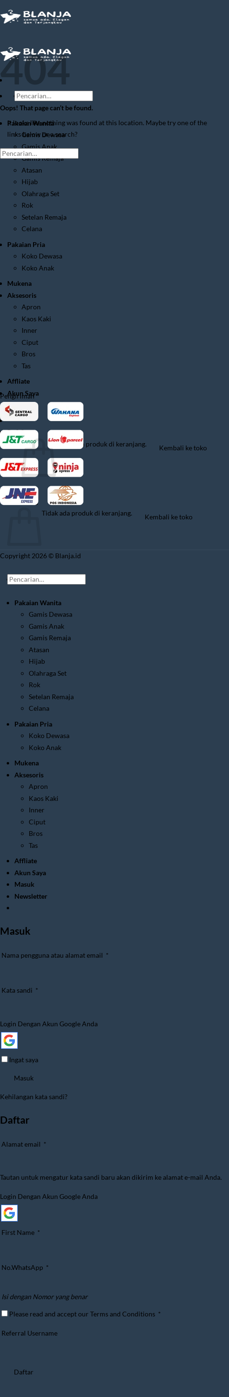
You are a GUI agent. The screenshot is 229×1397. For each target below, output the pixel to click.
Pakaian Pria (26, 244)
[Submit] (26, 108)
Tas (26, 366)
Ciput (30, 342)
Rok (27, 205)
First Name (20, 1232)
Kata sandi (28, 989)
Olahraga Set (40, 193)
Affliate (18, 381)
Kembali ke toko (183, 448)
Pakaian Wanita (37, 603)
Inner (29, 330)
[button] (30, 896)
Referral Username (29, 1333)
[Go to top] (12, 568)
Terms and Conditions (122, 1314)
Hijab (30, 181)
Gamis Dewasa (50, 614)
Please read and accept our (81, 1314)
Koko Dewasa (42, 256)
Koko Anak (38, 268)
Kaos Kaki (36, 319)
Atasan (32, 170)
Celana (32, 228)
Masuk (24, 1078)
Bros (28, 354)
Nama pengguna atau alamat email (63, 954)
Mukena (19, 283)
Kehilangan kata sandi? (34, 1096)
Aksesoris (21, 295)
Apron (31, 307)
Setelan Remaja (44, 217)
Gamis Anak (39, 146)
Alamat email (32, 1143)
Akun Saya (30, 873)
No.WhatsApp (25, 1267)
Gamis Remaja (50, 638)
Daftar (24, 1372)
